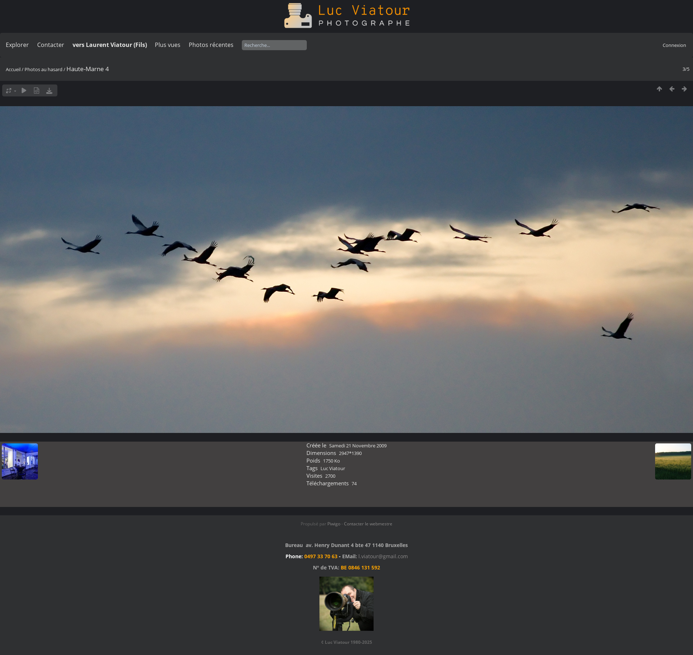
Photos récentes (211, 45)
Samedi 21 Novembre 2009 (358, 445)
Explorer (17, 45)
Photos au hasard (43, 69)
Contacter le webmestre (368, 524)
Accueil (13, 69)
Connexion (674, 45)
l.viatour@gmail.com (383, 556)
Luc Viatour (333, 468)
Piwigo (333, 524)
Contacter (50, 45)
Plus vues (167, 45)
